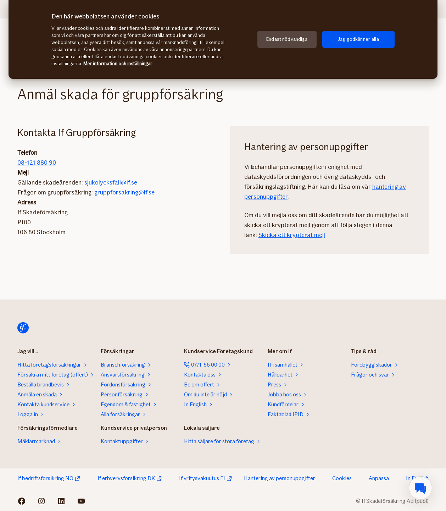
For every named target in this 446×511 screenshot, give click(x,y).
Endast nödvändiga (286, 39)
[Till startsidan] (23, 328)
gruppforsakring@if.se (124, 192)
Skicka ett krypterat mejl (291, 235)
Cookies (342, 478)
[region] (223, 39)
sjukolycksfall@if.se (110, 182)
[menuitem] (420, 488)
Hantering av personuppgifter (279, 478)
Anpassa (379, 478)
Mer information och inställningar (117, 64)
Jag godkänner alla (358, 39)
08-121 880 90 (36, 162)
